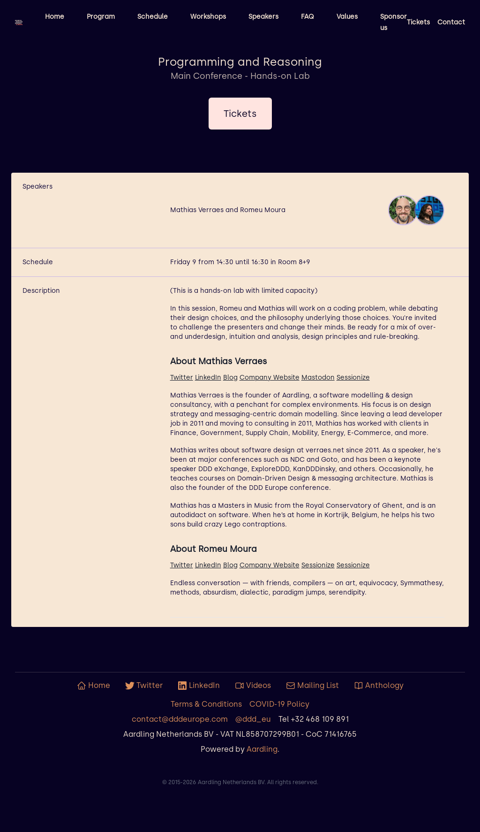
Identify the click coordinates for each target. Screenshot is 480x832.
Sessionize (353, 378)
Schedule (152, 17)
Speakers (263, 17)
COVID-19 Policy (279, 704)
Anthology (379, 685)
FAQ (307, 17)
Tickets (418, 22)
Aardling (262, 749)
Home (54, 17)
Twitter (181, 378)
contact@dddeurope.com (180, 719)
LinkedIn (208, 378)
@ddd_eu (253, 719)
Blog (230, 378)
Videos (253, 685)
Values (347, 17)
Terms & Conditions (206, 704)
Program (101, 17)
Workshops (208, 17)
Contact (451, 22)
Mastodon (318, 378)
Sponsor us (393, 22)
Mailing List (312, 685)
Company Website (270, 378)
